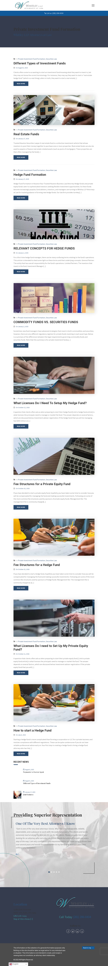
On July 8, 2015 (21, 735)
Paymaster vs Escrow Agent (33, 772)
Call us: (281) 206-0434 (54, 13)
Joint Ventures (28, 795)
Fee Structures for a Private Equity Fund (42, 484)
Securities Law (51, 59)
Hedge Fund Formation (30, 175)
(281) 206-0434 (20, 915)
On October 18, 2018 (23, 488)
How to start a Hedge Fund (33, 730)
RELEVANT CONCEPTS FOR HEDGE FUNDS (44, 248)
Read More (21, 83)
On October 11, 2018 (22, 654)
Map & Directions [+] (23, 919)
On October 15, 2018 (22, 569)
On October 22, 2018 (23, 407)
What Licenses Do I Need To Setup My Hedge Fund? (50, 403)
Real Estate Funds (26, 134)
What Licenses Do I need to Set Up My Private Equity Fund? (51, 647)
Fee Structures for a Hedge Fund (37, 565)
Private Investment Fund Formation (31, 59)
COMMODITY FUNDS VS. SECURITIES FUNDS (46, 322)
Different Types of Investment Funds (40, 63)
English (13, 964)
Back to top (87, 948)
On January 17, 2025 (22, 139)
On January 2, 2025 (22, 253)
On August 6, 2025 (22, 68)
